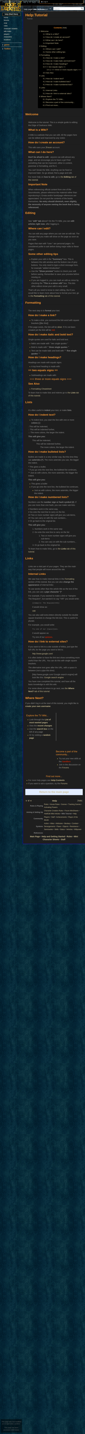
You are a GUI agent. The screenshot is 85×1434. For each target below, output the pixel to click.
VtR (34, 611)
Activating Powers (51, 807)
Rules (46, 804)
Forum (49, 147)
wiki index (7, 31)
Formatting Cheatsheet (41, 389)
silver (59, 327)
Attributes (59, 823)
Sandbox (66, 761)
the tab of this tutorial (45, 296)
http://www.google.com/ (42, 653)
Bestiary (67, 823)
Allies (52, 823)
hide (64, 28)
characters (8, 37)
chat (5, 23)
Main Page (35, 836)
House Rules (55, 804)
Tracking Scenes (74, 804)
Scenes (64, 804)
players (6, 34)
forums (6, 20)
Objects (65, 826)
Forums (65, 767)
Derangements (49, 826)
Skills (56, 829)
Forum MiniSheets (71, 810)
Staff (53, 817)
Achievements (61, 817)
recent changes (44, 725)
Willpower (78, 829)
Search (57, 9)
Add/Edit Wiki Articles (52, 813)
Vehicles (69, 829)
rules (6, 26)
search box (42, 728)
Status (62, 829)
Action (46, 823)
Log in (45, 2)
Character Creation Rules (53, 810)
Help (54, 800)
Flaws (59, 826)
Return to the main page (54, 791)
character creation (10, 29)
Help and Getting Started (53, 836)
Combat (75, 823)
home (6, 18)
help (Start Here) (11, 14)
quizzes (48, 636)
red (53, 330)
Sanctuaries (48, 829)
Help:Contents (58, 780)
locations (7, 40)
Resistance (74, 826)
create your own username (37, 706)
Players (47, 817)
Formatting (69, 579)
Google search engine (54, 677)
